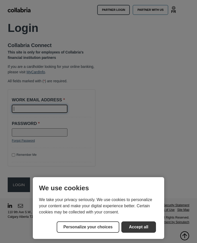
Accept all (139, 227)
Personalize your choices (88, 227)
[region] (98, 208)
